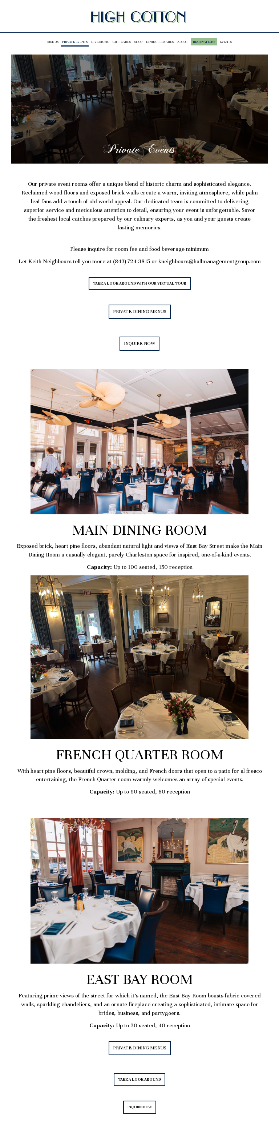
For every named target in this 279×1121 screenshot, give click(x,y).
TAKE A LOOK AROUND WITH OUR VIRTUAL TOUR (139, 283)
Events (226, 42)
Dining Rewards (160, 42)
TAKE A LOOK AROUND (137, 1081)
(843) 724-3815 (132, 261)
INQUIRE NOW (137, 345)
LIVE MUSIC (100, 42)
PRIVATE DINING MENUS (139, 311)
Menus (52, 42)
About (182, 42)
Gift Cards (122, 42)
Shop (138, 42)
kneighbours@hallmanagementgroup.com (209, 261)
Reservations (204, 42)
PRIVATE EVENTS (75, 42)
